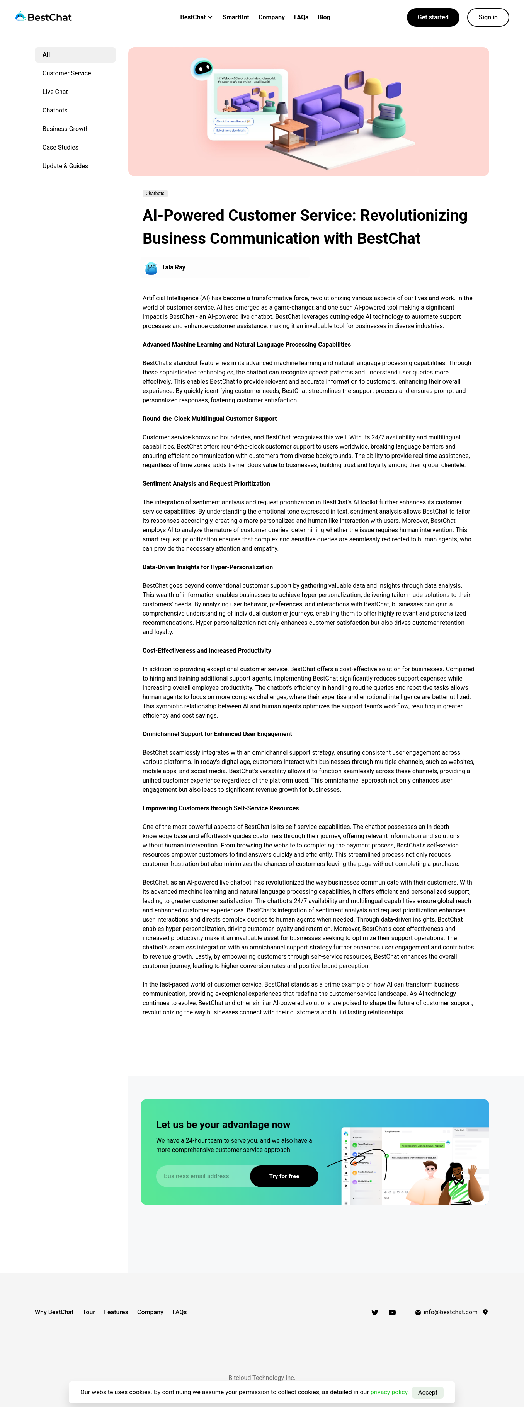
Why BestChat (54, 1312)
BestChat (197, 17)
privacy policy (389, 1392)
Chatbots (55, 110)
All (46, 54)
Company (272, 17)
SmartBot (236, 17)
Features (121, 1312)
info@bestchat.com (446, 1312)
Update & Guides (65, 166)
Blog (324, 17)
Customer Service (67, 73)
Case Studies (60, 147)
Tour (91, 1312)
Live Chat (55, 91)
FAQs (301, 17)
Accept (427, 1392)
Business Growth (66, 129)
